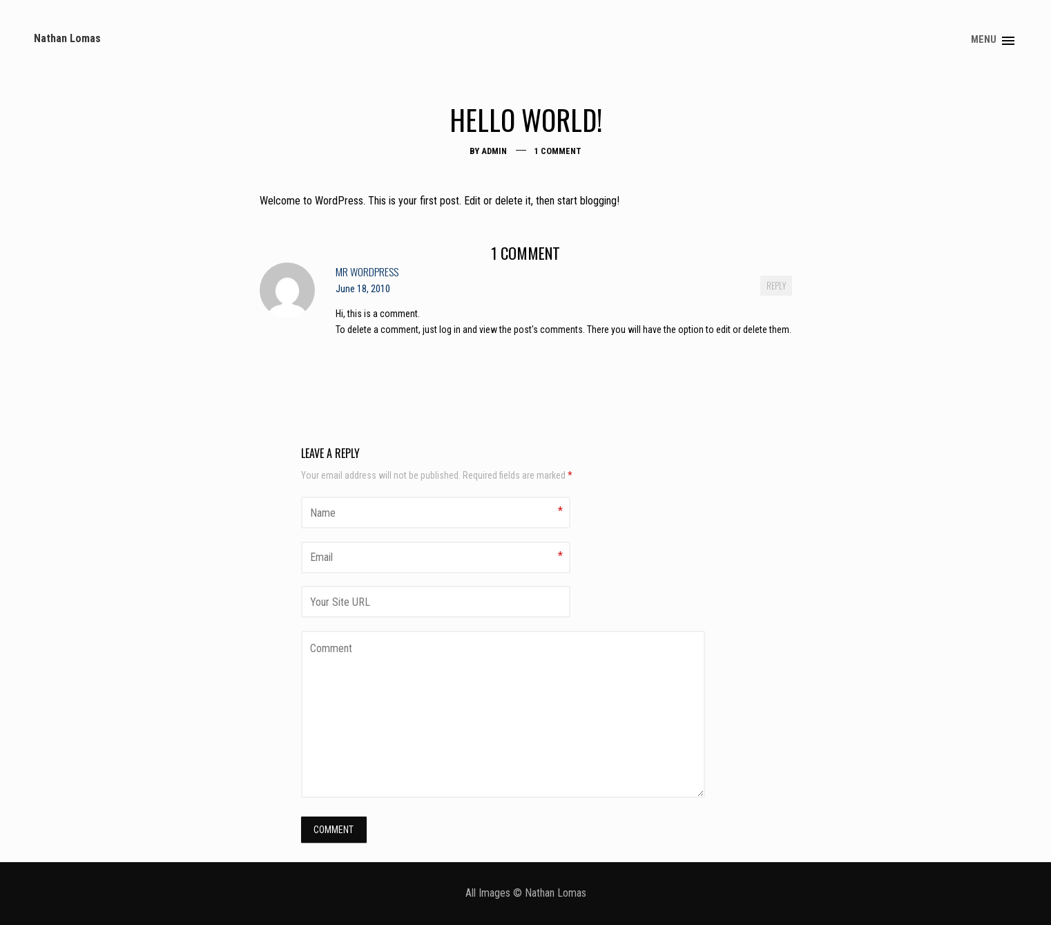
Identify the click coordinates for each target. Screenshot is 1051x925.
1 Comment (557, 158)
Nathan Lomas (76, 28)
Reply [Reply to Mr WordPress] (776, 292)
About (991, 29)
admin (494, 158)
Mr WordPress (367, 278)
